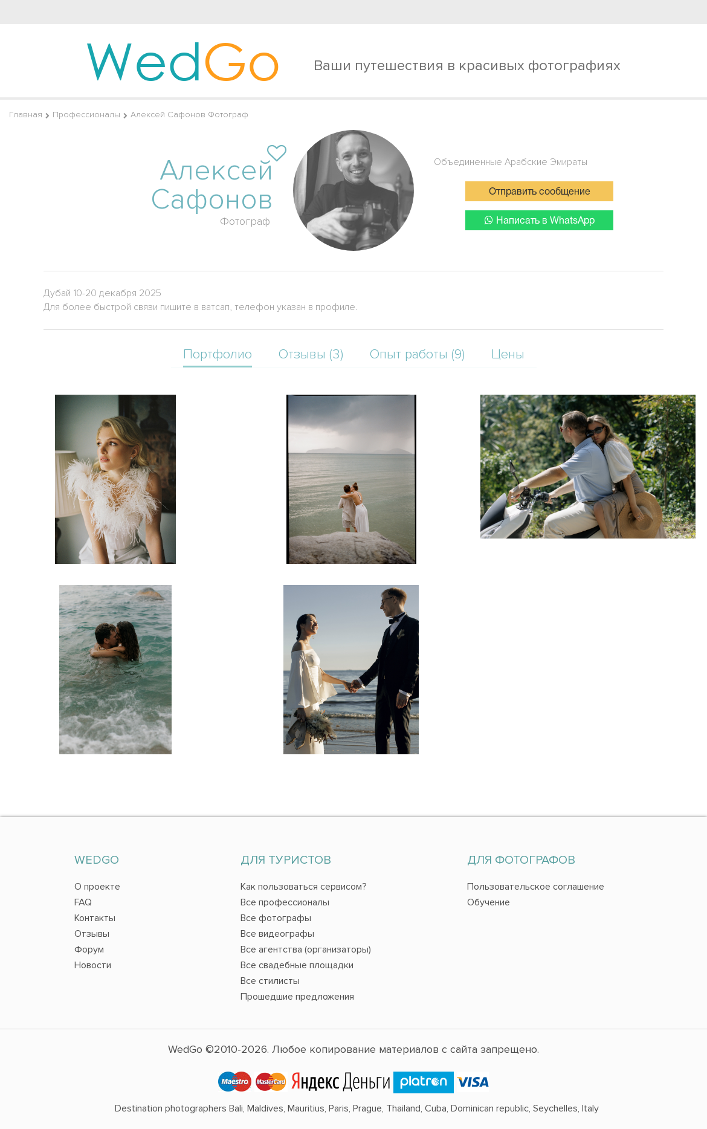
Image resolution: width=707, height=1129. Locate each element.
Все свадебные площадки (297, 965)
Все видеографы (277, 934)
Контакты (94, 918)
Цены (508, 354)
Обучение (488, 902)
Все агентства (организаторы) (306, 949)
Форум (89, 949)
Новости (92, 965)
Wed (183, 60)
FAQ (83, 902)
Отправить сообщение (539, 192)
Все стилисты (270, 981)
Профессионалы (86, 114)
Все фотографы (276, 918)
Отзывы (91, 934)
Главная (25, 114)
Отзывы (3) (311, 354)
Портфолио (217, 354)
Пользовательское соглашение (535, 887)
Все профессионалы (285, 902)
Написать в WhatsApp (540, 220)
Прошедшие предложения (297, 997)
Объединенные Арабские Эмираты (510, 162)
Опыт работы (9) (417, 354)
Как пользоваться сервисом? (304, 887)
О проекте (97, 887)
